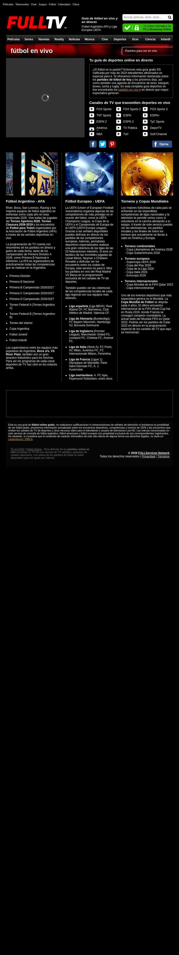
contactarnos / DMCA (20, 439)
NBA (100, 134)
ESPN (127, 115)
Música (90, 39)
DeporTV (156, 128)
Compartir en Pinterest (112, 144)
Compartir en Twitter (102, 144)
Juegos (43, 4)
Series (28, 39)
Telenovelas (22, 4)
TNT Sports (104, 115)
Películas (13, 39)
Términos (163, 456)
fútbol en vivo (32, 50)
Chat (33, 4)
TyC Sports (157, 121)
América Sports (102, 129)
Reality (59, 39)
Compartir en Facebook (93, 144)
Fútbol (52, 4)
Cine (105, 39)
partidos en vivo (128, 89)
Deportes (120, 39)
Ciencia (150, 39)
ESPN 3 (128, 121)
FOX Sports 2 (132, 109)
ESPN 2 (102, 121)
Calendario (64, 4)
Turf (125, 134)
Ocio (135, 39)
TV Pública (130, 128)
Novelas (44, 39)
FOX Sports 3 (158, 109)
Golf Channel (158, 134)
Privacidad (148, 456)
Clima (76, 4)
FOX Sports (104, 109)
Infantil (165, 39)
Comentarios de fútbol (162, 144)
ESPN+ (155, 115)
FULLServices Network (154, 453)
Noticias (74, 39)
